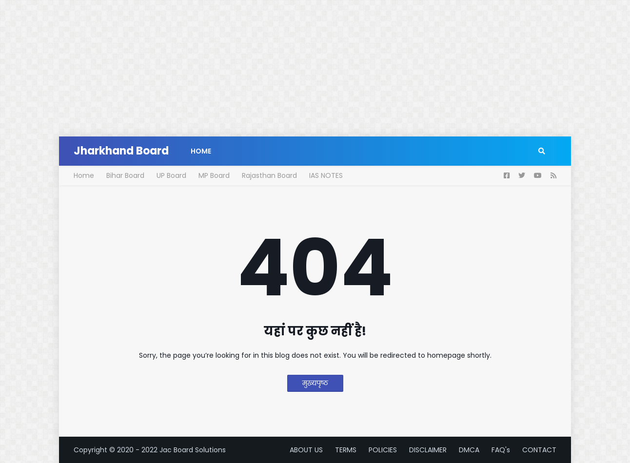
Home (84, 175)
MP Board (214, 175)
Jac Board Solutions (192, 450)
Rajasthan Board (269, 175)
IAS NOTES (326, 175)
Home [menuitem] (201, 151)
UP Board (171, 175)
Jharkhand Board (121, 150)
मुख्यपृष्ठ (315, 383)
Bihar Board (125, 175)
